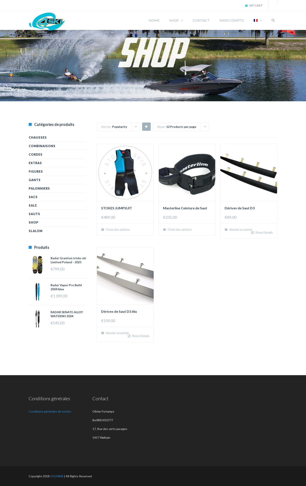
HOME (154, 20)
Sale (33, 205)
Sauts (34, 214)
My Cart (256, 5)
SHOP (174, 20)
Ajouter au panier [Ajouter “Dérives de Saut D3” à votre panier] (240, 229)
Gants (35, 180)
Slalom (35, 231)
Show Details (264, 232)
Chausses (38, 137)
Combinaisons (42, 146)
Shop (33, 222)
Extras (35, 163)
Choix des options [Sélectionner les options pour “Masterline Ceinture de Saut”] (179, 229)
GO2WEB (56, 476)
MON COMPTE (232, 20)
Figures (36, 171)
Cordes (35, 154)
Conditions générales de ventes (50, 411)
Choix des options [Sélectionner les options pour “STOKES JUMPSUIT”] (117, 229)
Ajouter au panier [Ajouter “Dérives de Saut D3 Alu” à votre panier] (117, 332)
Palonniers (39, 188)
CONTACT (201, 20)
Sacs (33, 197)
